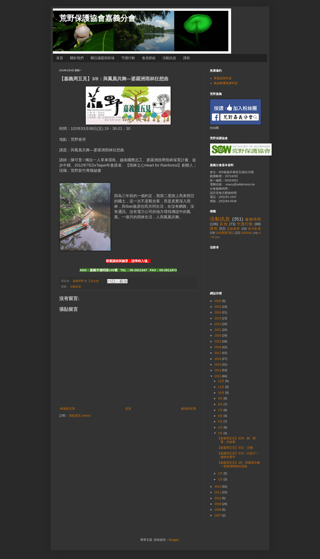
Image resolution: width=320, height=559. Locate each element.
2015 (218, 364)
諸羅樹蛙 (246, 232)
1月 (220, 479)
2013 (218, 376)
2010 (218, 498)
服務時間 (253, 219)
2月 (220, 473)
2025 (218, 306)
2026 (218, 301)
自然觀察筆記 (225, 232)
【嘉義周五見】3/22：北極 (235, 447)
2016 (218, 358)
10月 (221, 392)
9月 (220, 398)
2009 (218, 504)
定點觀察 (233, 228)
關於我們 (77, 58)
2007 (218, 515)
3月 (220, 433)
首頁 (59, 58)
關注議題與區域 (102, 58)
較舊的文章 (188, 408)
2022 (218, 324)
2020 (218, 335)
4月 (220, 427)
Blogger (174, 539)
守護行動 (128, 58)
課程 (186, 58)
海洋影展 (254, 228)
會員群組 (149, 58)
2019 (218, 341)
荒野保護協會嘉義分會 (97, 18)
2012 (218, 486)
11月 (221, 387)
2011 (218, 492)
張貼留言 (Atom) (80, 415)
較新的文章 (67, 408)
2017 (218, 353)
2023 (218, 318)
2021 (218, 329)
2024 (218, 312)
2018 (218, 347)
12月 (221, 381)
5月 (220, 421)
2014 (218, 370)
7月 (220, 410)
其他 (224, 224)
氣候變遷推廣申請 (225, 83)
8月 (220, 404)
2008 (218, 509)
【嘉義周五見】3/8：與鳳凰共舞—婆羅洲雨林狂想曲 (238, 464)
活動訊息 (169, 58)
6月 (220, 415)
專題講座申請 (223, 78)
